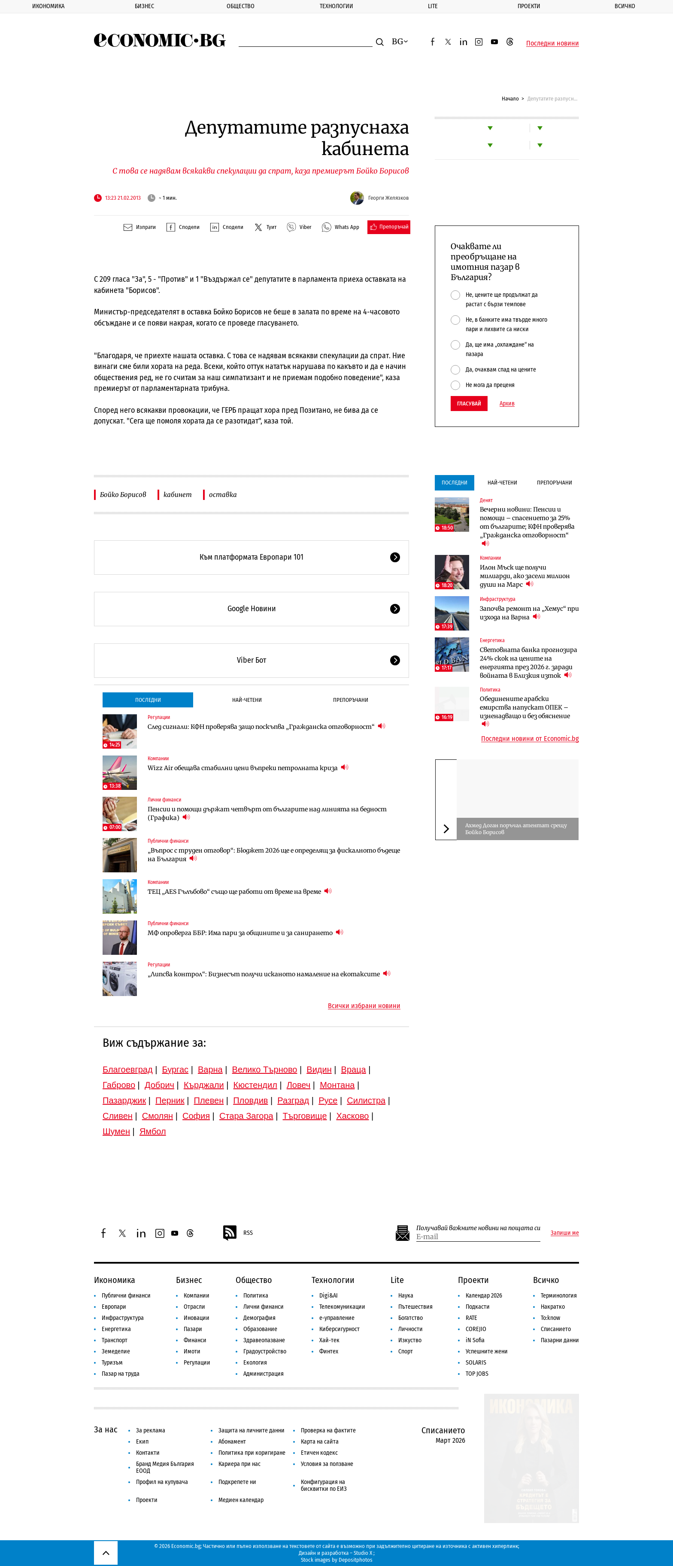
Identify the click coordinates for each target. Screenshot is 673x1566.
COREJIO (476, 1329)
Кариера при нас (239, 1464)
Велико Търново (264, 1069)
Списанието (556, 1329)
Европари (114, 1306)
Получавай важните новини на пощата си (478, 1228)
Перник (170, 1100)
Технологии (336, 6)
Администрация (263, 1373)
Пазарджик (124, 1100)
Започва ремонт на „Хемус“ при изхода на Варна (529, 613)
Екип (142, 1441)
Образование (260, 1329)
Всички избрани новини (364, 1005)
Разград (293, 1100)
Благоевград (128, 1069)
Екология (255, 1362)
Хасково (352, 1116)
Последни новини (552, 43)
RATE (471, 1318)
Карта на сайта (320, 1441)
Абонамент (232, 1441)
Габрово (119, 1085)
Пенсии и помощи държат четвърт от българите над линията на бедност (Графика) (267, 813)
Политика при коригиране (251, 1452)
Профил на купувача (162, 1482)
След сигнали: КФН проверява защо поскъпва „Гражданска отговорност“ (266, 726)
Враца (353, 1069)
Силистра (366, 1100)
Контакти (148, 1452)
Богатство (410, 1318)
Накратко (553, 1306)
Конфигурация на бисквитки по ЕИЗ (324, 1485)
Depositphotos (356, 1560)
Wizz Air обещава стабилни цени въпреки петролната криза (248, 768)
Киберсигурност (339, 1329)
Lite (433, 6)
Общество (241, 6)
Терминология (559, 1295)
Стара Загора (246, 1116)
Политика (490, 690)
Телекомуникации (342, 1306)
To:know (550, 1318)
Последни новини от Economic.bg (530, 738)
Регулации (159, 717)
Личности (410, 1329)
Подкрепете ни (237, 1482)
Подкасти (478, 1306)
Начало (510, 98)
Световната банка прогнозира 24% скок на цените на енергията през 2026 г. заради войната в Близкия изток (528, 662)
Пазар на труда (120, 1373)
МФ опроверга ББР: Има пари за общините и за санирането (245, 933)
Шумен (116, 1131)
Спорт (405, 1351)
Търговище (305, 1116)
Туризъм (112, 1362)
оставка (223, 495)
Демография (259, 1318)
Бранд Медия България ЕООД (165, 1467)
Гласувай (469, 403)
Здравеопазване (264, 1340)
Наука (405, 1295)
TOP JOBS (477, 1373)
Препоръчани (350, 700)
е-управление (337, 1318)
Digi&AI (328, 1295)
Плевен (209, 1100)
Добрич (159, 1085)
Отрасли (194, 1306)
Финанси (195, 1340)
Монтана (337, 1085)
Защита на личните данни (251, 1430)
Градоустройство (264, 1351)
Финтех (328, 1351)
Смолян (157, 1116)
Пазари (193, 1329)
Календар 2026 (484, 1295)
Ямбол (152, 1131)
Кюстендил (255, 1085)
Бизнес (144, 6)
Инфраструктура (497, 599)
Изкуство (409, 1340)
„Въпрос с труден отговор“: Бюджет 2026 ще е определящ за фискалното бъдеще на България (274, 855)
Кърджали (204, 1085)
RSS (237, 1233)
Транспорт (114, 1340)
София (196, 1116)
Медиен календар (241, 1500)
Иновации (196, 1318)
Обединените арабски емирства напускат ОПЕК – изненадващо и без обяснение (525, 711)
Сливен (118, 1116)
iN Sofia (475, 1340)
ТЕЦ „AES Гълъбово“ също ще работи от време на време (240, 891)
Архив (507, 404)
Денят (486, 500)
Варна (210, 1069)
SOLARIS (476, 1362)
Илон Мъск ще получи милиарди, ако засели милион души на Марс (525, 576)
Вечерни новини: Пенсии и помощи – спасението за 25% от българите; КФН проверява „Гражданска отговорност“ (527, 527)
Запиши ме (565, 1233)
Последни (148, 700)
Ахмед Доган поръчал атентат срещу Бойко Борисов (516, 828)
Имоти (192, 1351)
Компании (158, 759)
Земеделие (116, 1351)
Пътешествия (415, 1306)
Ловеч (299, 1085)
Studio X (363, 1553)
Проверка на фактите (328, 1430)
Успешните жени (487, 1351)
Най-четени (247, 700)
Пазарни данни (560, 1340)
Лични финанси (164, 800)
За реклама (150, 1430)
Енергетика (492, 640)
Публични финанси (168, 841)
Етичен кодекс (319, 1452)
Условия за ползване (327, 1464)
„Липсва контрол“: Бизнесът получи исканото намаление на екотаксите (269, 974)
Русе (327, 1100)
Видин (318, 1069)
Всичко (625, 6)
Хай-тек (329, 1340)
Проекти (529, 6)
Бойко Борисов (123, 495)
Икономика (48, 6)
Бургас (175, 1069)
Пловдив (250, 1100)
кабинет (178, 495)
